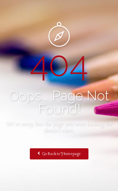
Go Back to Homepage (59, 154)
